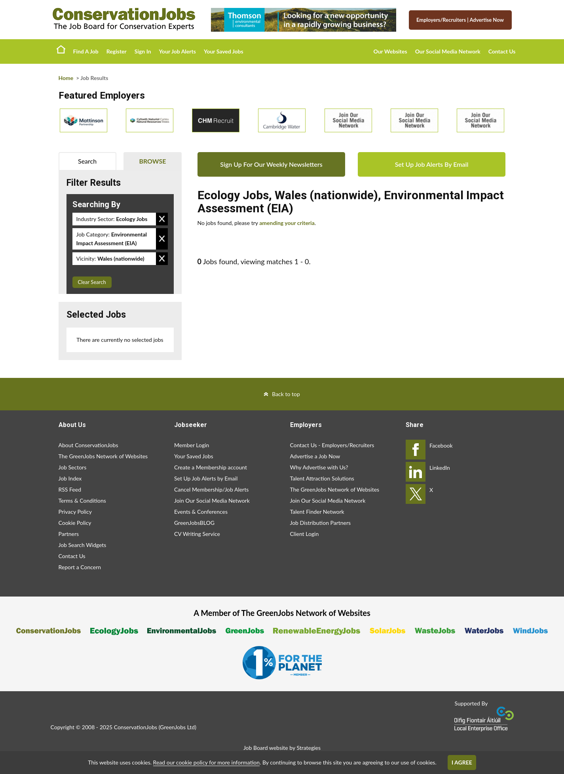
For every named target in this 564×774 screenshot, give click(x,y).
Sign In (143, 51)
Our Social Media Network (447, 51)
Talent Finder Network (317, 511)
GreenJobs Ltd (177, 727)
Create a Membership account (210, 467)
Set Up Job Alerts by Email (205, 478)
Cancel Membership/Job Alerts (211, 489)
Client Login (304, 533)
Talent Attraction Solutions (322, 478)
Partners (69, 533)
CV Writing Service (197, 533)
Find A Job (86, 51)
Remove (162, 219)
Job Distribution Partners (320, 522)
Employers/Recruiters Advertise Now (460, 20)
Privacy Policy (75, 511)
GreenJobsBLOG (194, 522)
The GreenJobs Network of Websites (103, 456)
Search (87, 161)
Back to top (286, 394)
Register (116, 51)
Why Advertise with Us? (319, 467)
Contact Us (502, 51)
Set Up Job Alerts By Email (432, 164)
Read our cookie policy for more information (206, 762)
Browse (152, 161)
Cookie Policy (75, 522)
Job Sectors (73, 467)
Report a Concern (80, 567)
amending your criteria (287, 222)
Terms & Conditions (82, 500)
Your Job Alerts (177, 51)
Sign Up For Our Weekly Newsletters (271, 164)
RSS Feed (70, 489)
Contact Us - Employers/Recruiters (332, 445)
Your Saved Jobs (223, 51)
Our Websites (390, 51)
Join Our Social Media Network (212, 500)
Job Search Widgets (82, 544)
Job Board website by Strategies (282, 747)
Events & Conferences (201, 511)
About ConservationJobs (88, 445)
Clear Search (92, 282)
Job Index (70, 478)
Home (61, 49)
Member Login (191, 445)
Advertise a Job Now (315, 456)
